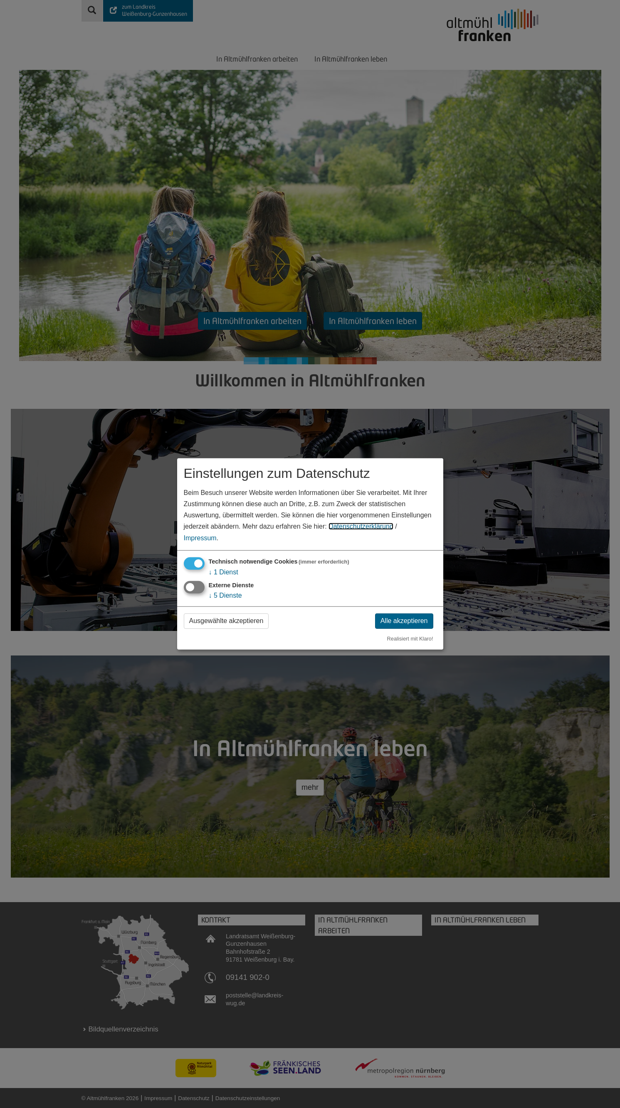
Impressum (200, 537)
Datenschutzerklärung (361, 526)
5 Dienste (225, 595)
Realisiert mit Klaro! (410, 638)
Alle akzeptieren (404, 620)
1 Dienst (223, 571)
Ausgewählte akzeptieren (226, 620)
